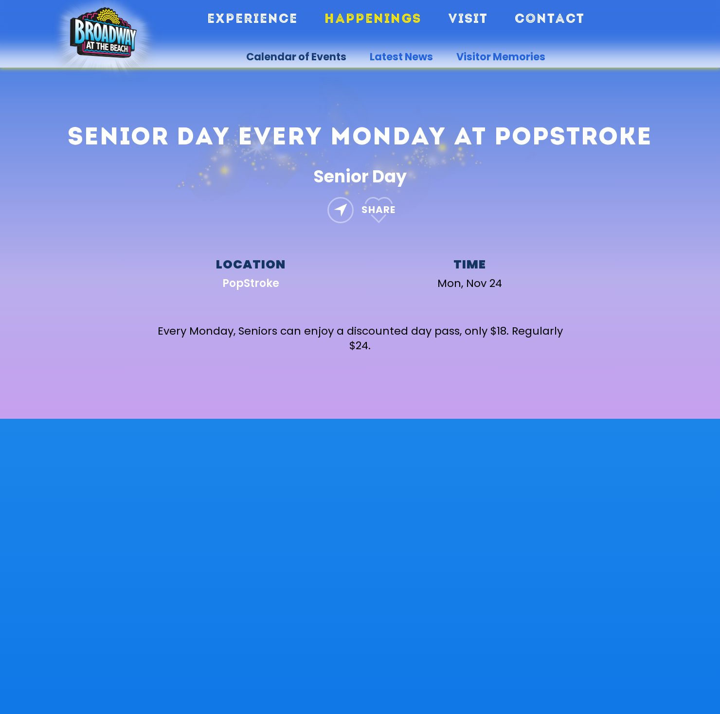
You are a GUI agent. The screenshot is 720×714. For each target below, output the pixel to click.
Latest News (401, 57)
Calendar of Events (296, 57)
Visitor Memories (500, 57)
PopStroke (250, 283)
